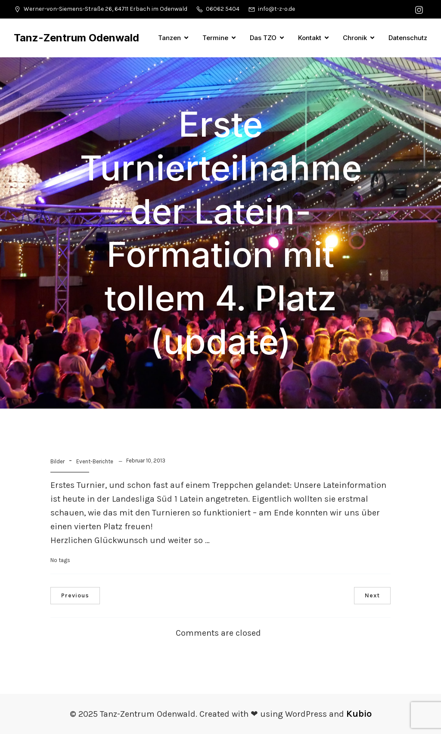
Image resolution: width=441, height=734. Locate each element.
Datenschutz (407, 38)
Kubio (359, 713)
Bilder (57, 461)
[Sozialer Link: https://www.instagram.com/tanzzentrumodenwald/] (420, 9)
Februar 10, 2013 (145, 460)
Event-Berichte (94, 461)
